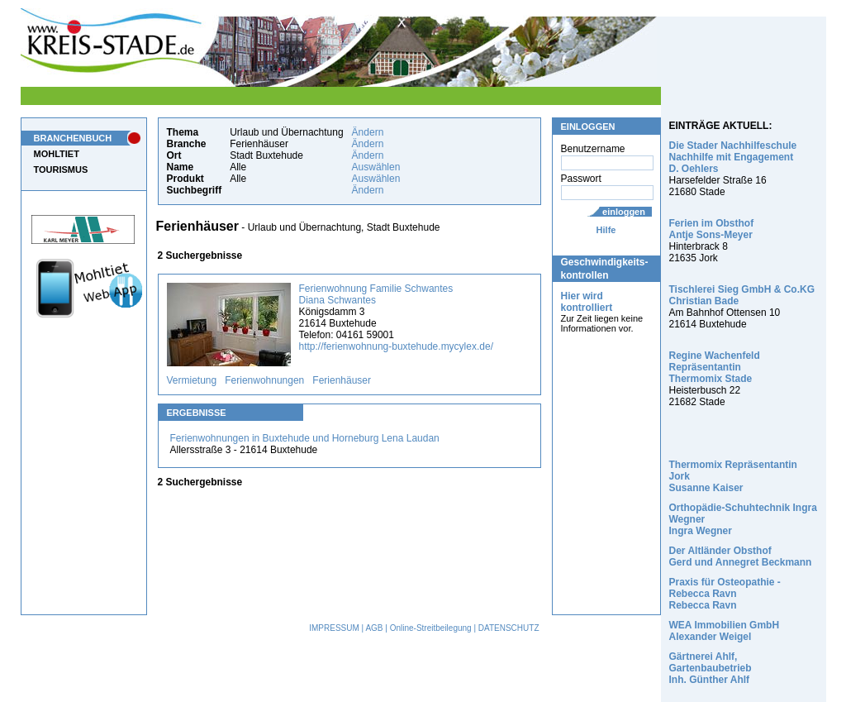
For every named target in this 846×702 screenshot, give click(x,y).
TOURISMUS (61, 169)
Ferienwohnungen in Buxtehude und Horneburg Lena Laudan (305, 438)
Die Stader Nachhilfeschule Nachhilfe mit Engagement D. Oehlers (733, 157)
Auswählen (376, 167)
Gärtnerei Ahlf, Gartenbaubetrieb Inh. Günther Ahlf (710, 668)
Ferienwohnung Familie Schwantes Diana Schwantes (376, 294)
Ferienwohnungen (264, 380)
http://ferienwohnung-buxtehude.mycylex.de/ (396, 346)
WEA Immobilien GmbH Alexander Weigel (724, 630)
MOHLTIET (56, 154)
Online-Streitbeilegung (431, 628)
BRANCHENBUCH (73, 138)
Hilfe (606, 230)
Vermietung (192, 380)
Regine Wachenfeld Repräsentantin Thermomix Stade (714, 367)
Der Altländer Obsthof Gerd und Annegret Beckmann (740, 556)
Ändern (368, 132)
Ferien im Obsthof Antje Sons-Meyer (711, 229)
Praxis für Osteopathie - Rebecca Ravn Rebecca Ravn (725, 593)
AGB (374, 628)
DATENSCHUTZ (508, 628)
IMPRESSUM (334, 628)
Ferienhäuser (341, 380)
